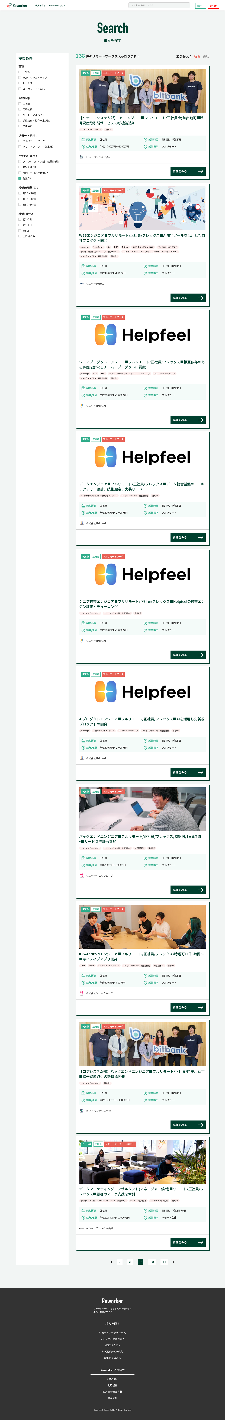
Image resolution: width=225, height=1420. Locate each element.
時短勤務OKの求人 (112, 1351)
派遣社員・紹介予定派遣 (34, 120)
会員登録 (213, 5)
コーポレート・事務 (31, 88)
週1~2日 (25, 219)
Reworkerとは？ (57, 5)
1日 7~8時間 (27, 204)
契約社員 (25, 109)
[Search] (159, 5)
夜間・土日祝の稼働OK (33, 172)
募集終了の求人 (112, 1358)
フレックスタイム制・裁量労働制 (39, 161)
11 (164, 1261)
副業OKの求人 (112, 1345)
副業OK (24, 178)
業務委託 (25, 126)
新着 (197, 56)
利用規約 (112, 1385)
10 (152, 1261)
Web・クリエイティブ (32, 77)
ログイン (200, 5)
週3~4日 (25, 225)
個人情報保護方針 (112, 1391)
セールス (25, 83)
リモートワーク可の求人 (112, 1332)
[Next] (173, 1262)
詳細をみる (180, 171)
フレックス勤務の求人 (112, 1339)
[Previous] (112, 1262)
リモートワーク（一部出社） (36, 146)
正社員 (24, 103)
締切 (206, 56)
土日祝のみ (26, 236)
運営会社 (112, 1398)
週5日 (23, 230)
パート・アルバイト (31, 115)
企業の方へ (112, 1379)
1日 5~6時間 (27, 199)
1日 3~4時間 (27, 193)
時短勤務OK (27, 167)
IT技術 (24, 72)
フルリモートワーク (31, 141)
